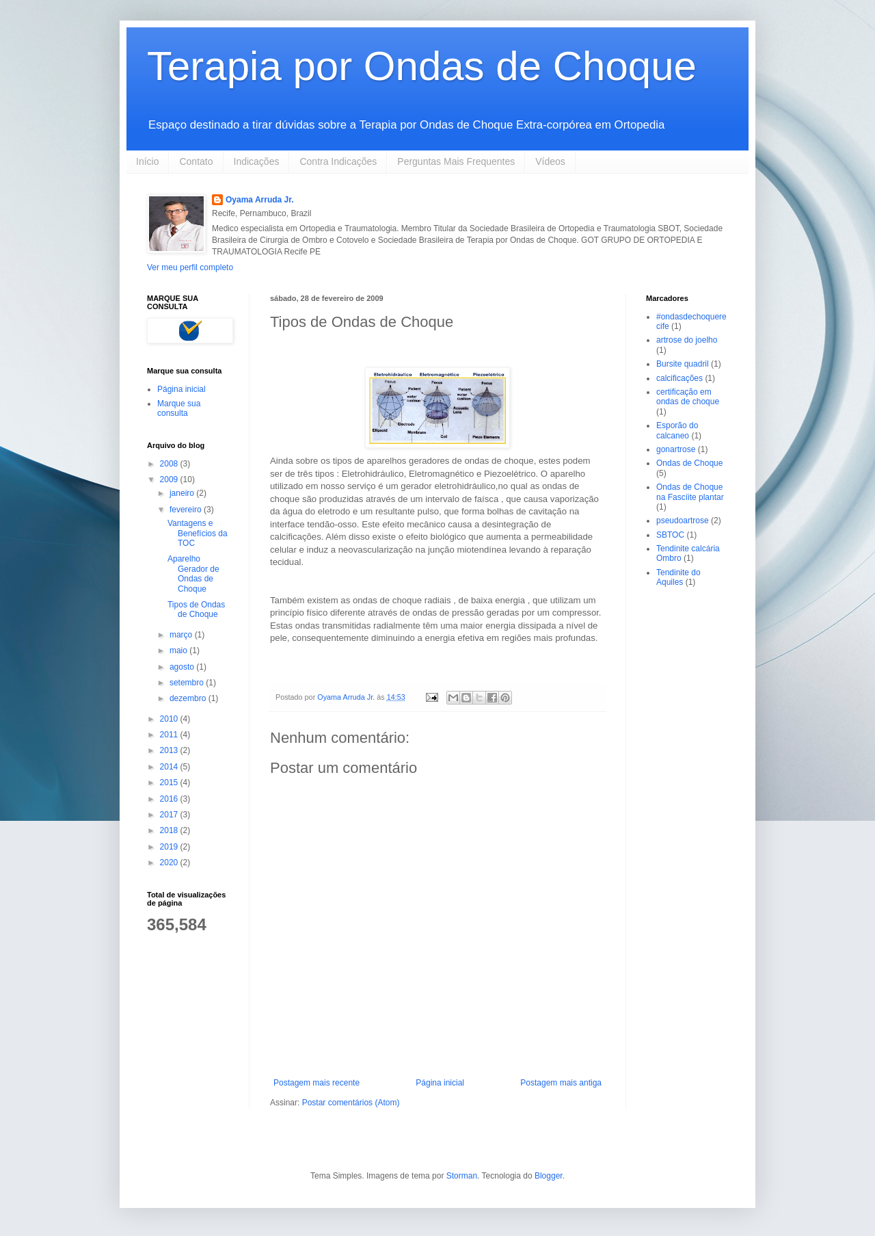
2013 (170, 750)
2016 (170, 799)
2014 (170, 767)
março (182, 635)
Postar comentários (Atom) (351, 1102)
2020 (170, 862)
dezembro (189, 698)
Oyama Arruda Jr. (260, 200)
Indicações (257, 161)
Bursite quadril (682, 364)
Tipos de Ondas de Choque (196, 609)
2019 (170, 847)
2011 (170, 734)
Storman (461, 1176)
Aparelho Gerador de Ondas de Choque (193, 573)
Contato (196, 161)
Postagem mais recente (316, 1083)
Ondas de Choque (689, 463)
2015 (170, 782)
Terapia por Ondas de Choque (422, 66)
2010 (170, 719)
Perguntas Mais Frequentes (456, 161)
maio (179, 650)
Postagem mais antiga (561, 1083)
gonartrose (675, 449)
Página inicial (440, 1083)
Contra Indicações (338, 161)
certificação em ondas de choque (687, 396)
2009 (170, 479)
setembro (188, 682)
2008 (170, 464)
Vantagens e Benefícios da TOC (197, 533)
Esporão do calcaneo (677, 430)
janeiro (183, 493)
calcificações (679, 378)
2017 (170, 814)
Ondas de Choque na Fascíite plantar (690, 491)
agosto (183, 667)
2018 (170, 830)
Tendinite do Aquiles (678, 577)
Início (147, 161)
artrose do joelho (686, 340)
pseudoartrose (682, 520)
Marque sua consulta (178, 408)
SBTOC (670, 535)
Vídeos (550, 161)
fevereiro (187, 509)
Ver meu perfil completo (190, 267)
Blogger (549, 1176)
